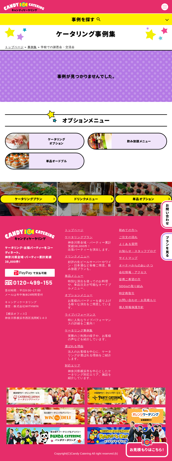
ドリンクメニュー (77, 256)
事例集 (32, 47)
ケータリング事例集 (79, 330)
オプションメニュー (79, 295)
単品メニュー (74, 275)
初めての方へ (128, 230)
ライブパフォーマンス (80, 314)
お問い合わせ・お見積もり (137, 300)
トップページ (14, 47)
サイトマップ (128, 258)
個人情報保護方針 (131, 307)
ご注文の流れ (128, 237)
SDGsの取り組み (131, 286)
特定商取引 (127, 293)
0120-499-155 (29, 282)
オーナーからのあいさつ (136, 265)
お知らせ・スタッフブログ (137, 251)
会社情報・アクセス (133, 272)
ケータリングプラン (79, 237)
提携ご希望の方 (130, 279)
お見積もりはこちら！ (147, 447)
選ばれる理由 (74, 346)
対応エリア (72, 365)
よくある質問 (128, 244)
